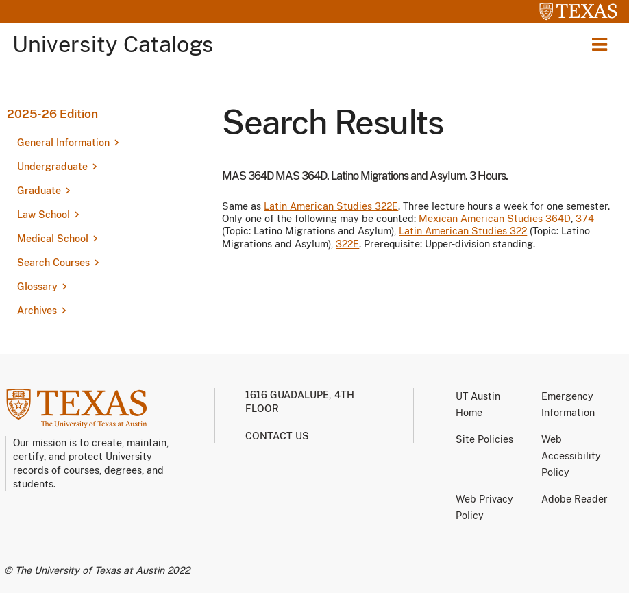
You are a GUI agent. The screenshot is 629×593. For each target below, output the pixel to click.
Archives (37, 310)
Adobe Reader (574, 499)
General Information (63, 142)
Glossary (37, 286)
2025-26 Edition (52, 114)
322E (347, 244)
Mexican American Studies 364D (495, 218)
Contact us (277, 436)
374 (585, 218)
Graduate (39, 190)
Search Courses (53, 262)
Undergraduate (52, 166)
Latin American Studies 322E (331, 206)
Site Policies (484, 439)
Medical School (52, 238)
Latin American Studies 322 (463, 231)
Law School (43, 214)
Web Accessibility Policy (571, 456)
